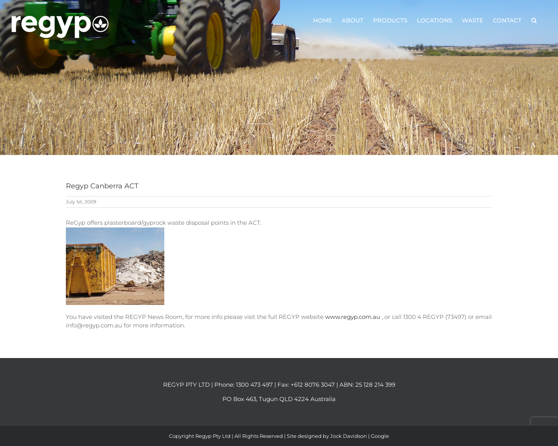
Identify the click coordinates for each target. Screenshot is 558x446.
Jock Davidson (348, 436)
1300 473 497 (254, 384)
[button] (534, 20)
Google (380, 436)
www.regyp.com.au (353, 316)
